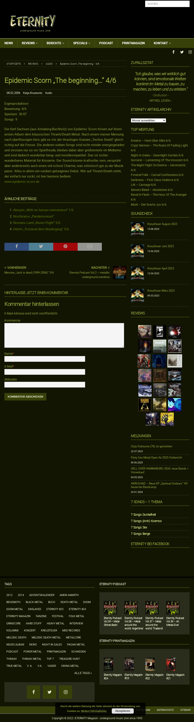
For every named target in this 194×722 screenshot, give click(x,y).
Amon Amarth (69, 594)
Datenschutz (165, 709)
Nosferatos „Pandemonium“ (33, 216)
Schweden (78, 651)
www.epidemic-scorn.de (21, 181)
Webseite (10, 379)
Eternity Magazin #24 (113, 676)
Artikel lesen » (160, 100)
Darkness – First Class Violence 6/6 (155, 179)
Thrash (11, 658)
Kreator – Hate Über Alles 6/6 (151, 140)
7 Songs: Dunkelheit (143, 514)
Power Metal (33, 651)
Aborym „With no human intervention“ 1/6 (43, 209)
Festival (58, 615)
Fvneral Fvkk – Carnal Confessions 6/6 (157, 174)
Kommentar (12, 320)
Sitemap (185, 709)
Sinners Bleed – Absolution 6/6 (152, 189)
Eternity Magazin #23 (133, 676)
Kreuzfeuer (49, 630)
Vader (52, 665)
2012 (9, 594)
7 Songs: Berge (140, 533)
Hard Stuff (34, 623)
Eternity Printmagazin (117, 640)
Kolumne (12, 630)
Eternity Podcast (112, 583)
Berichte (54, 43)
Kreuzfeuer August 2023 (162, 223)
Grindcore (13, 623)
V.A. (40, 665)
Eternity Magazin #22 (154, 676)
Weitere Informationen (94, 711)
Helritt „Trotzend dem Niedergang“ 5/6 (41, 228)
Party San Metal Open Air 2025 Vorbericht (156, 457)
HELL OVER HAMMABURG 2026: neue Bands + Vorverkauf (160, 470)
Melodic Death (16, 637)
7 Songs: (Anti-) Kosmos (146, 520)
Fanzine (41, 615)
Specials (80, 43)
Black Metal (34, 601)
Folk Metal (76, 615)
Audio (48, 92)
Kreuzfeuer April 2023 (160, 268)
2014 (21, 594)
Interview (76, 623)
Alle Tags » (83, 672)
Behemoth (13, 601)
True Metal (14, 665)
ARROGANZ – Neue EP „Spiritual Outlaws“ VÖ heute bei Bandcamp (159, 485)
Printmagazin (133, 43)
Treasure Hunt (69, 658)
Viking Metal (70, 665)
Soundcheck (141, 213)
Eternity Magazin (18, 615)
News (8, 43)
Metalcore (73, 637)
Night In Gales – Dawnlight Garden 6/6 (157, 155)
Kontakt (161, 43)
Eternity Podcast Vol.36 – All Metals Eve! (175, 621)
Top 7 (50, 658)
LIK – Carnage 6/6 (143, 184)
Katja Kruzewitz (32, 92)
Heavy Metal (55, 623)
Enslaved (34, 608)
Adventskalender (41, 594)
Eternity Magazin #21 (175, 676)
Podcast (106, 43)
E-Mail (8, 366)
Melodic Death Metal (46, 637)
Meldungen (141, 435)
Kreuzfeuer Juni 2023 (160, 246)
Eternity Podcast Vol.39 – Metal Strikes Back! (113, 621)
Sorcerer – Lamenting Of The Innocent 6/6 (159, 159)
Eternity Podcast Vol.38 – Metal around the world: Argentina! (133, 623)
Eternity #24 (77, 608)
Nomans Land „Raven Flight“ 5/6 (36, 222)
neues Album (15, 644)
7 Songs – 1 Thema (146, 501)
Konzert (30, 630)
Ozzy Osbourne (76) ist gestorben (151, 446)
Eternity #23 (55, 608)
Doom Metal (14, 608)
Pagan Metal (76, 644)
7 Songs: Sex (139, 527)
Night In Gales (52, 644)
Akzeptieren (122, 711)
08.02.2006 (13, 92)
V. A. (29, 665)
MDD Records (71, 630)
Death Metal (69, 601)
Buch (51, 601)
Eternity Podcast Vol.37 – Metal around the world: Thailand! (154, 623)
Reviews (28, 43)
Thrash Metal (31, 658)
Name (8, 353)
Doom (87, 601)
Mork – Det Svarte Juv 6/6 (149, 204)
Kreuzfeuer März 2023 (161, 290)
